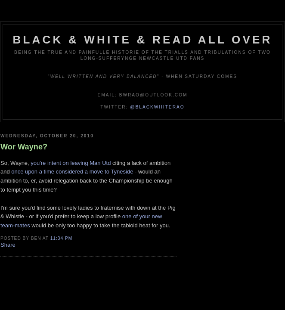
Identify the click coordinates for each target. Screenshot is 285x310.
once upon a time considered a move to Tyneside (72, 171)
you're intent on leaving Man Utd (71, 163)
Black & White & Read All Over (143, 39)
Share (7, 245)
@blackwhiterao (157, 107)
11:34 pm (61, 238)
